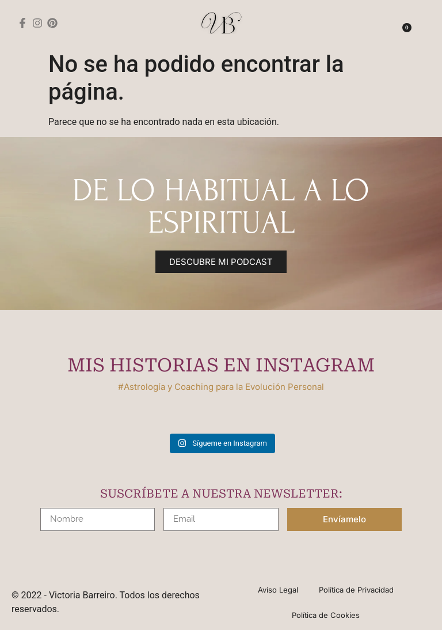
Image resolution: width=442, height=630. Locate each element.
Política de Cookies (326, 616)
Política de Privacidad (357, 590)
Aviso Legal (277, 590)
